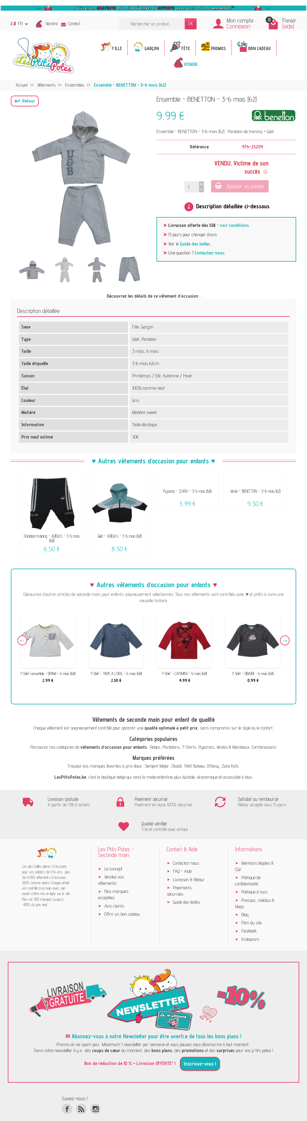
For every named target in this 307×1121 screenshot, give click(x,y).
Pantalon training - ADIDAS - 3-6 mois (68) (52, 538)
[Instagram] (95, 1091)
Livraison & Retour (189, 862)
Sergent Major (157, 766)
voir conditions (234, 225)
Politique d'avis (254, 875)
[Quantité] (191, 186)
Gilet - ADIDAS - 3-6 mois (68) (120, 536)
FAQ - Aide (182, 854)
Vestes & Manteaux (232, 747)
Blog (245, 897)
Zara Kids (230, 766)
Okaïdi (176, 766)
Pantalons (171, 747)
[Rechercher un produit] (152, 23)
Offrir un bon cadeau (122, 896)
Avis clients (114, 888)
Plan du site (251, 905)
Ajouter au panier (239, 186)
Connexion (238, 26)
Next (284, 641)
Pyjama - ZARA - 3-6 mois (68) (187, 491)
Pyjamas (206, 747)
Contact (70, 23)
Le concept (113, 851)
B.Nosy (213, 766)
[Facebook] (67, 1091)
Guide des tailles (195, 244)
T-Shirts (189, 747)
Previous (23, 641)
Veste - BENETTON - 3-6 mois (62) (255, 491)
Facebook (249, 914)
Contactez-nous (210, 253)
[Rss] (81, 1091)
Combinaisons (264, 747)
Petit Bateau (194, 766)
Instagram (250, 922)
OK (190, 23)
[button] (25, 101)
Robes (155, 747)
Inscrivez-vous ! (199, 1047)
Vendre (52, 23)
